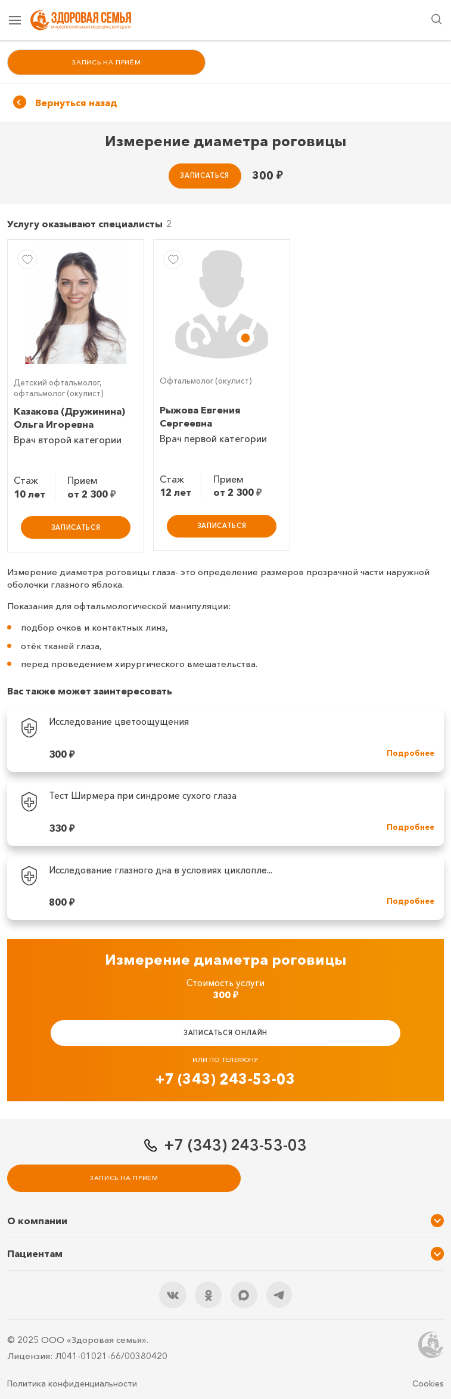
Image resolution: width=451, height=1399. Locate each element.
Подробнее (410, 755)
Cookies (428, 1384)
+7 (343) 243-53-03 (225, 1080)
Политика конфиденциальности (72, 1384)
